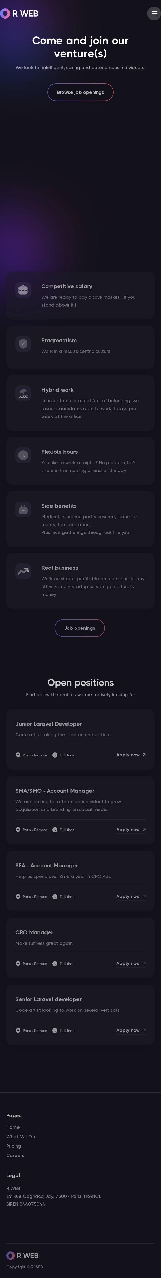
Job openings (79, 628)
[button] (154, 13)
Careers (15, 1155)
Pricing (13, 1146)
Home (13, 1127)
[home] (19, 13)
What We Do (20, 1136)
